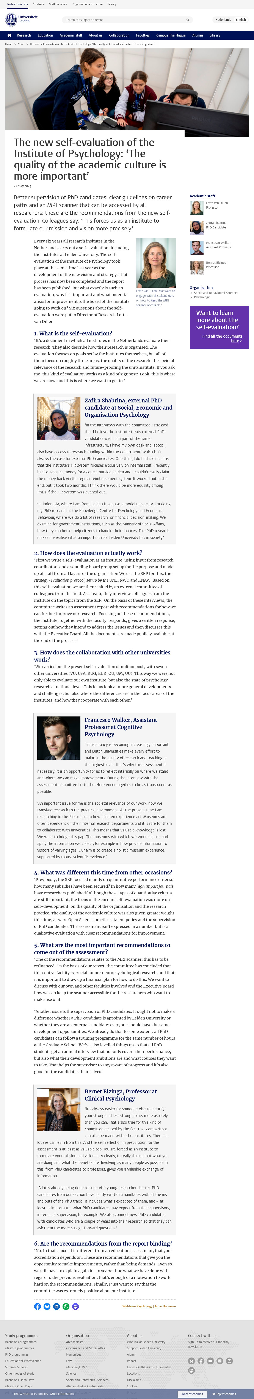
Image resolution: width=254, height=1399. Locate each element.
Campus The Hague (171, 35)
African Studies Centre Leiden (85, 1366)
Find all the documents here (222, 339)
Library (112, 4)
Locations (133, 1353)
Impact (131, 1341)
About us (95, 35)
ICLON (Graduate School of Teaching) (91, 1379)
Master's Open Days (18, 1366)
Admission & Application (21, 1372)
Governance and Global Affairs (86, 1328)
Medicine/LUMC (76, 1347)
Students (38, 4)
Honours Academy (78, 1372)
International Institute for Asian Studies (92, 1385)
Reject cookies (226, 1394)
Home (8, 44)
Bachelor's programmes (20, 1322)
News (21, 44)
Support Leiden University (144, 1328)
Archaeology (74, 1322)
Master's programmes (19, 1328)
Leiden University (17, 4)
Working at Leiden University (146, 1322)
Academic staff (71, 35)
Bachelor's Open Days (19, 1360)
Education (45, 35)
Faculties (143, 35)
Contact (132, 1379)
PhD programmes (16, 1334)
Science (71, 1353)
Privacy (131, 1372)
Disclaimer (134, 1360)
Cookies (132, 1366)
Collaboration (119, 35)
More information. (62, 1394)
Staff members (58, 4)
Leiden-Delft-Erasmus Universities (149, 1347)
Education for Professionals (23, 1341)
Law (69, 1341)
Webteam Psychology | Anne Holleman (149, 1286)
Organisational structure (87, 4)
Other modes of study (19, 1353)
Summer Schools (16, 1347)
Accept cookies (192, 1394)
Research (24, 35)
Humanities (73, 1334)
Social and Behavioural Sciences (216, 293)
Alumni (197, 35)
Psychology (202, 297)
